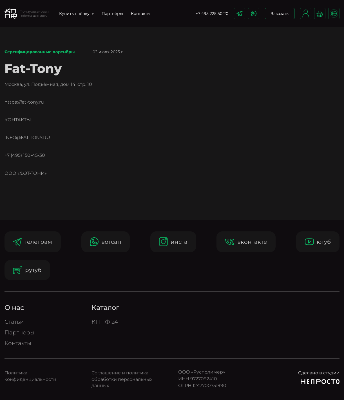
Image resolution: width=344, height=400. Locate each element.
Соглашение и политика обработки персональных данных (121, 379)
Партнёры (112, 13)
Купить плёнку (76, 13)
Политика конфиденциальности (30, 376)
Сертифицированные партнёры (40, 52)
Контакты (140, 13)
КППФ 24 (104, 321)
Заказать (280, 13)
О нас (14, 307)
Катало (105, 307)
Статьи (14, 321)
